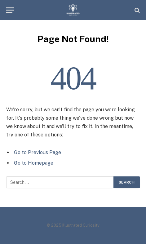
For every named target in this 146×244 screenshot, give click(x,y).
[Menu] (10, 10)
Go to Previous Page (37, 152)
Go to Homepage (33, 163)
